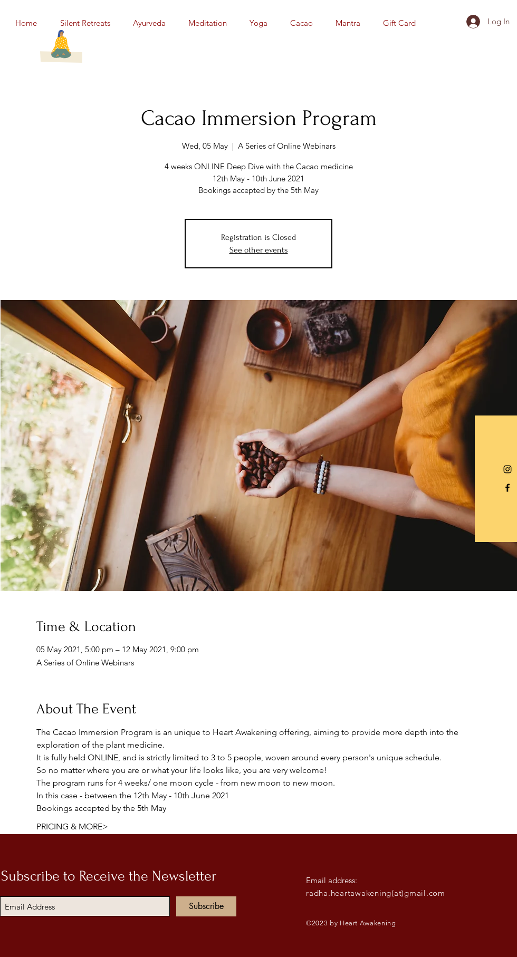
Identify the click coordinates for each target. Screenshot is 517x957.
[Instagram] (507, 469)
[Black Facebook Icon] (507, 487)
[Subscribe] (206, 906)
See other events (258, 250)
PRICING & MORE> (72, 826)
